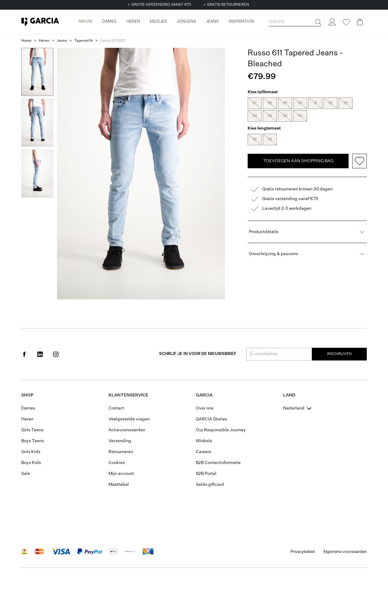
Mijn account (121, 474)
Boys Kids (31, 463)
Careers (203, 452)
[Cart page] (360, 22)
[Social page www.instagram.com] (56, 354)
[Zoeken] (317, 22)
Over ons (204, 408)
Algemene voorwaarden (345, 552)
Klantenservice (128, 395)
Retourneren (121, 452)
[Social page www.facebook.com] (24, 354)
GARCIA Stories (211, 419)
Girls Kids (30, 452)
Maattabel (119, 484)
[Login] (332, 22)
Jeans (62, 41)
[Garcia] (40, 22)
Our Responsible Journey (221, 430)
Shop (27, 395)
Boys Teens (32, 441)
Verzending (120, 441)
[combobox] (298, 408)
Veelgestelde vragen (129, 419)
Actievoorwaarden (127, 430)
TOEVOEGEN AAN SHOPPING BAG (298, 145)
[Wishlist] (346, 22)
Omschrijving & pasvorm (307, 237)
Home (26, 41)
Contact (116, 408)
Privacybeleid (302, 552)
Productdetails (307, 215)
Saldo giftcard (210, 484)
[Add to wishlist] (359, 144)
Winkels (204, 441)
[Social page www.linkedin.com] (40, 354)
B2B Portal (206, 474)
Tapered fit (83, 41)
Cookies (117, 463)
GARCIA (204, 395)
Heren (44, 41)
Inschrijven (339, 354)
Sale (25, 474)
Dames (28, 408)
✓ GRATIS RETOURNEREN (226, 5)
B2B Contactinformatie (218, 463)
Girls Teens (32, 430)
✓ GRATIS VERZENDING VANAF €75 (159, 5)
